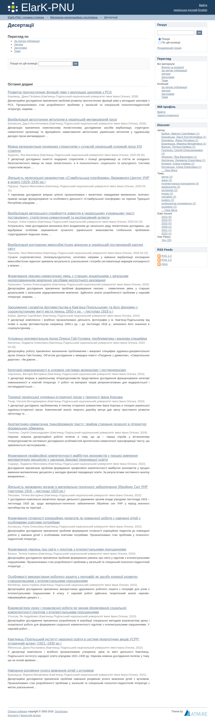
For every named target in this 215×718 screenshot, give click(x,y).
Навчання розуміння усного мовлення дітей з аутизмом (51, 670)
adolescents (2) (170, 186)
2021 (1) (166, 230)
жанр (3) (166, 180)
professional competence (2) (178, 203)
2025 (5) (166, 223)
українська (180, 10)
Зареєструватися (168, 115)
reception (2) (169, 206)
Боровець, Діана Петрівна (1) (179, 140)
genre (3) (167, 176)
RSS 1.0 (166, 255)
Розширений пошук (169, 48)
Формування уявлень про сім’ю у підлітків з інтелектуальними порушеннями (67, 549)
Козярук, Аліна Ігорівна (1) (178, 163)
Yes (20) (166, 240)
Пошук (164, 38)
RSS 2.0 (166, 259)
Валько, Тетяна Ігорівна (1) (178, 146)
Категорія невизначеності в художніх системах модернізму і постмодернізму (67, 370)
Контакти (13, 715)
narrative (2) (168, 196)
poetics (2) (167, 200)
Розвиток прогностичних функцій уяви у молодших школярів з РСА (60, 92)
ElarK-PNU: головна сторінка (26, 17)
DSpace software (17, 711)
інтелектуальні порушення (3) (180, 183)
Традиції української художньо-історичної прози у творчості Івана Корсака (65, 397)
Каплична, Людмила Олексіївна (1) (183, 160)
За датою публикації (27, 41)
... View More (169, 170)
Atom (164, 264)
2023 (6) (166, 216)
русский (193, 10)
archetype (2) (169, 190)
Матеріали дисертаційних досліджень (74, 17)
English (202, 10)
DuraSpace (61, 711)
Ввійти (203, 5)
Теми (17, 51)
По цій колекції (169, 42)
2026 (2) (166, 226)
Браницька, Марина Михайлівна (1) (183, 143)
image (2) (167, 193)
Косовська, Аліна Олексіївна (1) (181, 166)
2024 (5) (166, 220)
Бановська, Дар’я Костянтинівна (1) (183, 136)
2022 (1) (166, 233)
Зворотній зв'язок (30, 715)
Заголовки (20, 47)
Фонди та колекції (172, 67)
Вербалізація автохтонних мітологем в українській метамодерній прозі (62, 119)
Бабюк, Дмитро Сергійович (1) (180, 133)
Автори (18, 44)
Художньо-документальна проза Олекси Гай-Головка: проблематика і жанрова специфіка (77, 338)
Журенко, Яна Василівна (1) (179, 156)
